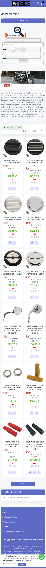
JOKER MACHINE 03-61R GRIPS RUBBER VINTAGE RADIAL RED (12, 444)
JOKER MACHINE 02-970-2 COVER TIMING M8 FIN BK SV (35, 162)
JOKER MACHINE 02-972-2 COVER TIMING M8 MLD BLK (12, 273)
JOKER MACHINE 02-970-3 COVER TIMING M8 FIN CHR (12, 218)
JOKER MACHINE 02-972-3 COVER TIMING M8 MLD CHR (35, 273)
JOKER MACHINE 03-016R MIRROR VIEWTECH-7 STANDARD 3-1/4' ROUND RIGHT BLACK (12, 329)
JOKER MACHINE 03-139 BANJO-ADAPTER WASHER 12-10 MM (12, 387)
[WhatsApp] (42, 557)
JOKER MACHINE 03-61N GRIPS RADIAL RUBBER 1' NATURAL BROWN (35, 387)
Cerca (38, 3)
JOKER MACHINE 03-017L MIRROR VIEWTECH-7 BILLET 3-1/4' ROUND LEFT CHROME (35, 329)
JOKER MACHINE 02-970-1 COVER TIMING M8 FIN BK (12, 161)
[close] (43, 564)
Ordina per (26, 131)
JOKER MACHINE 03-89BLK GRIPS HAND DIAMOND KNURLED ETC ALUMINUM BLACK (35, 445)
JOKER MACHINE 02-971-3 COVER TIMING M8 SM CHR (35, 218)
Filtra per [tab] (24, 20)
